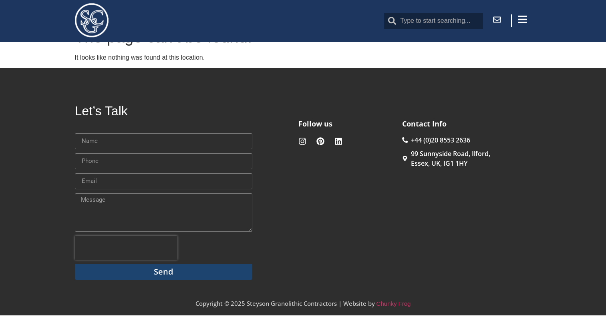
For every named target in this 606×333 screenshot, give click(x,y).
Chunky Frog (393, 321)
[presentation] (126, 265)
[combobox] (433, 21)
